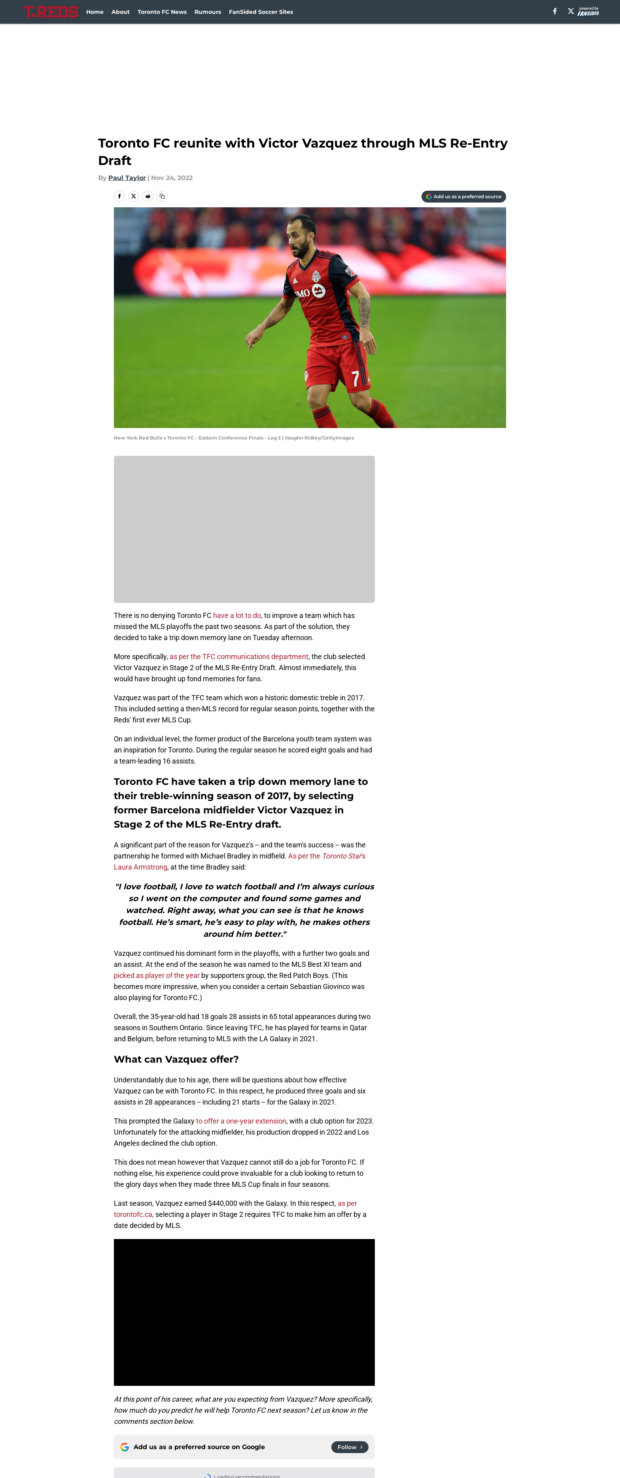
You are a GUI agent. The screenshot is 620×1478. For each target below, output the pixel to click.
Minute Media (72, 1456)
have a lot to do (237, 615)
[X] (571, 11)
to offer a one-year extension (241, 1121)
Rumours (208, 11)
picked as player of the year (157, 975)
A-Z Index (319, 1435)
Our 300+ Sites (402, 1406)
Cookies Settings (405, 1435)
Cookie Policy (485, 1420)
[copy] (162, 196)
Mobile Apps (483, 1406)
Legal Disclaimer (141, 1435)
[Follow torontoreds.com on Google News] (350, 1292)
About (121, 11)
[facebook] (555, 11)
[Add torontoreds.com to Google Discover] (464, 197)
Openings (213, 1406)
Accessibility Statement (235, 1435)
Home (95, 11)
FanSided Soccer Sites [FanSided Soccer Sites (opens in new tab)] (261, 11)
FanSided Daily (138, 1420)
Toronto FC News (162, 11)
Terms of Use (400, 1420)
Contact (316, 1406)
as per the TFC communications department (239, 656)
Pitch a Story (218, 1420)
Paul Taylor (127, 178)
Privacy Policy (326, 1420)
